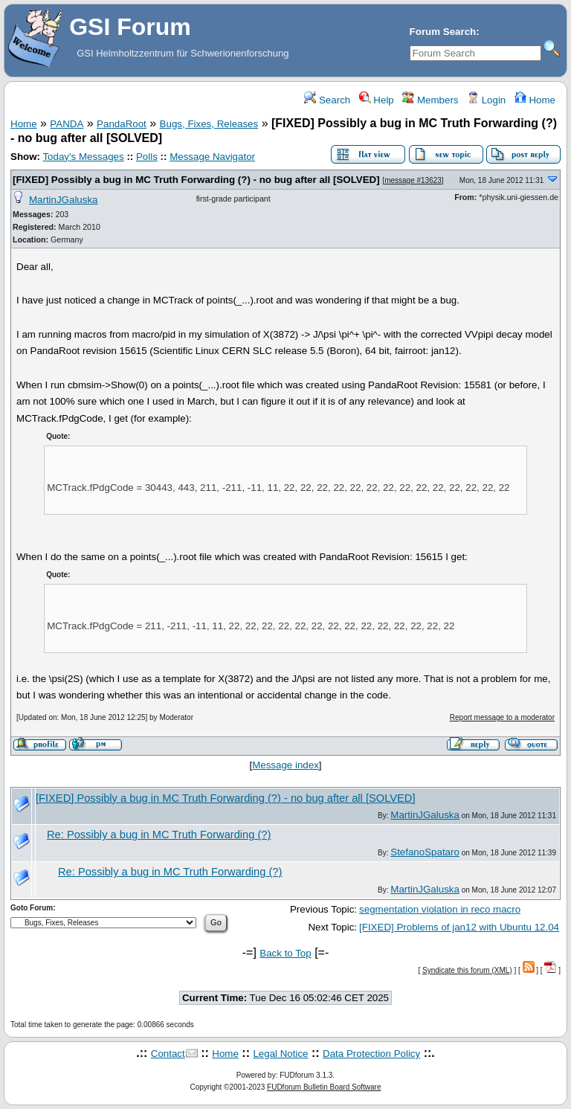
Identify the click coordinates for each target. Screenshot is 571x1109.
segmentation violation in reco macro (439, 909)
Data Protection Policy (371, 1053)
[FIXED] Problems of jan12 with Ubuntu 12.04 (459, 927)
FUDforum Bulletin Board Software (324, 1087)
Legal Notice (280, 1053)
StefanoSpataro (424, 852)
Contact (168, 1053)
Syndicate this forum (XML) (467, 970)
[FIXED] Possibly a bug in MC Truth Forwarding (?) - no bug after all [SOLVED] (196, 179)
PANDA (66, 123)
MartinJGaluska (63, 199)
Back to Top (285, 953)
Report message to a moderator (502, 717)
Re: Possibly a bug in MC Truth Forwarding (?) (159, 834)
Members (430, 100)
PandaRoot (121, 123)
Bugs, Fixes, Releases (209, 123)
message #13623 (413, 180)
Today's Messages (82, 156)
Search (327, 100)
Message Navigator (212, 156)
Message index (285, 765)
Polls (147, 156)
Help (376, 100)
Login (486, 100)
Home (534, 100)
